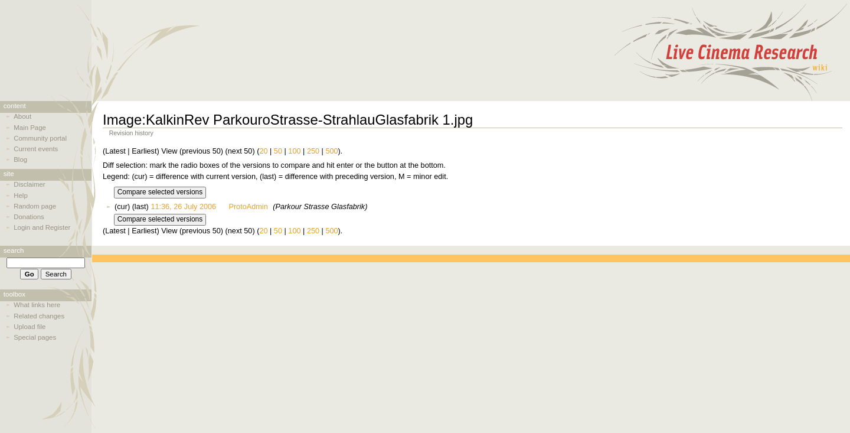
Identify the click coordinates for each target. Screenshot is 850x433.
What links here (37, 304)
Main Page (30, 127)
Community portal (40, 138)
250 (313, 151)
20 (263, 151)
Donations (29, 216)
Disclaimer (29, 184)
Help (21, 195)
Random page (35, 206)
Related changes (39, 316)
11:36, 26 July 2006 (183, 207)
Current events (36, 148)
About (22, 116)
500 (331, 151)
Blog (20, 159)
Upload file (29, 326)
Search (14, 250)
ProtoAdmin (247, 207)
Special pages (35, 337)
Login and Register (42, 227)
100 (294, 151)
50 (278, 151)
